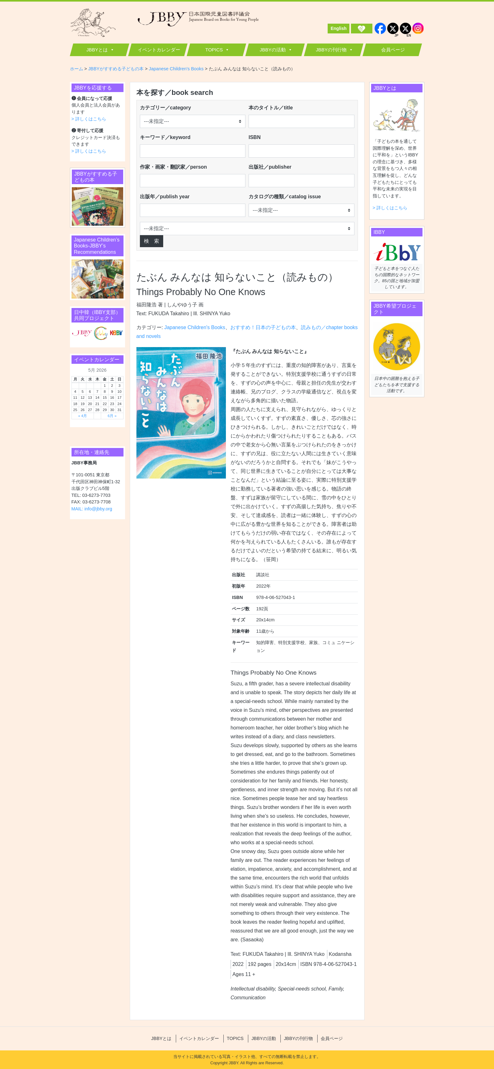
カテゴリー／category (165, 107)
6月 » (112, 416)
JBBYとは (97, 49)
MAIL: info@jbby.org (92, 508)
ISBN (255, 137)
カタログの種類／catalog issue (285, 196)
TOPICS (214, 49)
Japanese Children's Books (194, 327)
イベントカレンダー (159, 49)
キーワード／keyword (165, 137)
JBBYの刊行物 (331, 49)
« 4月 (82, 416)
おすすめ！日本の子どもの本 (263, 327)
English (338, 28)
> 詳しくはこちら (89, 118)
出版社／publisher (270, 167)
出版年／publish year (165, 196)
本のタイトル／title (271, 107)
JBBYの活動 (273, 49)
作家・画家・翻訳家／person (173, 167)
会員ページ (393, 49)
